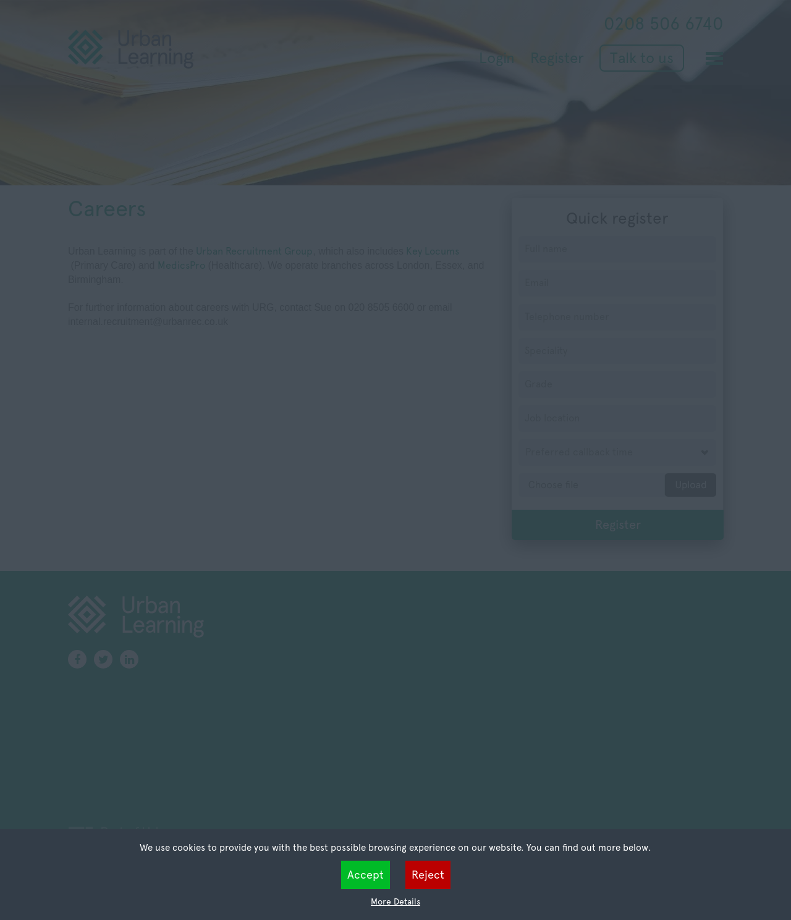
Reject (428, 874)
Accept (365, 874)
